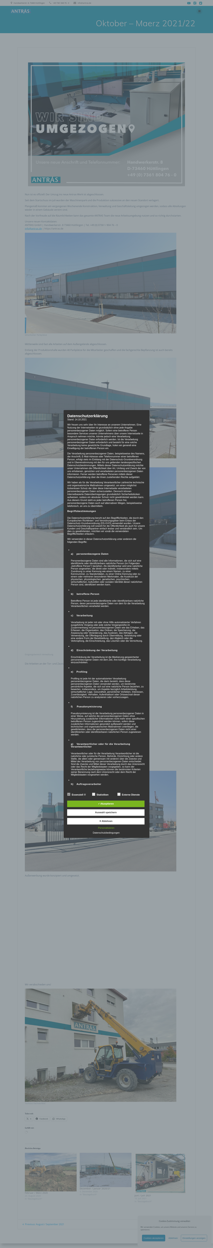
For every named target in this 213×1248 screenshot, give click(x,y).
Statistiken (101, 794)
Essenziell (76, 794)
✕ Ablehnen (106, 821)
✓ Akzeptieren (106, 804)
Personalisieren (106, 828)
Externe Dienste (129, 794)
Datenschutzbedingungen (106, 833)
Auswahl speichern (106, 812)
